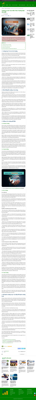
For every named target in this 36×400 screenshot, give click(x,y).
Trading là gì (4, 40)
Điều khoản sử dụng (12, 392)
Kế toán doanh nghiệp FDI (29, 394)
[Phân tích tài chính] (12, 39)
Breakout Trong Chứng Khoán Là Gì (8, 342)
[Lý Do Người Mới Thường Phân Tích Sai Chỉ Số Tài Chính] (28, 13)
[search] (29, 0)
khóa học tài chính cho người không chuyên (14, 188)
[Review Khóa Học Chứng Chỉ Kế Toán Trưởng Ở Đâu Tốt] (13, 377)
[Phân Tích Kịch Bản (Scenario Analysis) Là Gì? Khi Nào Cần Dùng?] (28, 29)
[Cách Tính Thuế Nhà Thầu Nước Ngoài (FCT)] (13, 363)
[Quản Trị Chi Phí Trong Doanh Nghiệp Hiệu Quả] (5, 363)
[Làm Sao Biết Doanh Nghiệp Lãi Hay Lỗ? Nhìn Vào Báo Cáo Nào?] (28, 18)
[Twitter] (22, 351)
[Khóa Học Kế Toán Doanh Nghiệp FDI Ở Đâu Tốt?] (22, 363)
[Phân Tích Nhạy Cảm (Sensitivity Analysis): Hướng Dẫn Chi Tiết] (28, 35)
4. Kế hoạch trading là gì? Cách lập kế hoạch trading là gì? (9, 48)
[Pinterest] (23, 351)
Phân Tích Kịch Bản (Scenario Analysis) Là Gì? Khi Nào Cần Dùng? (32, 30)
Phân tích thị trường (21, 393)
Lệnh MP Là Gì (5, 341)
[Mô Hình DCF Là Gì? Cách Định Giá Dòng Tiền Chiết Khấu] (28, 24)
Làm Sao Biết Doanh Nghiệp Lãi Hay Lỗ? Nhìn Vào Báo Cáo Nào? (32, 19)
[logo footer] (5, 392)
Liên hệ (11, 394)
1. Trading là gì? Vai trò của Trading (6, 44)
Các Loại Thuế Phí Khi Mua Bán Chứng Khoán (9, 339)
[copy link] (10, 15)
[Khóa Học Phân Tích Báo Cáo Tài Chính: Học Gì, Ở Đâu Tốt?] (5, 377)
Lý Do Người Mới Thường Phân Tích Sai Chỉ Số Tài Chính (32, 14)
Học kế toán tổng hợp (29, 392)
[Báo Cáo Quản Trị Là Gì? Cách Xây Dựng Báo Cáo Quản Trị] (30, 363)
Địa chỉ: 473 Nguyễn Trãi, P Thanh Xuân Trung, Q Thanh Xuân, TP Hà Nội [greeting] (9, 0)
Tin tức (19, 394)
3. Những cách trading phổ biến (6, 47)
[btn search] (33, 1)
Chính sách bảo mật (12, 393)
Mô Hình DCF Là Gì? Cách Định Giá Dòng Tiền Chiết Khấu (32, 24)
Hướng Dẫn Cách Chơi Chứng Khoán (8, 340)
